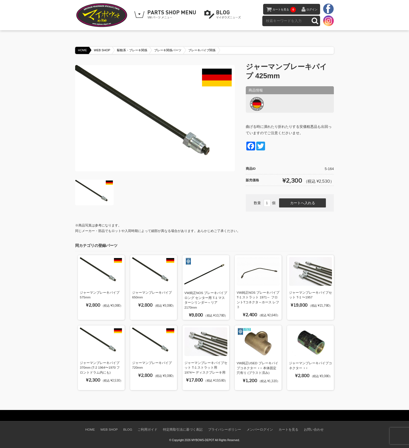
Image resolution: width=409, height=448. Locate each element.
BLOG (223, 15)
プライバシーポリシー (224, 429)
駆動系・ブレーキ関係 (132, 50)
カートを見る (284, 9)
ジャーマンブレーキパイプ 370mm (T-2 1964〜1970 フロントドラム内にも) (100, 367)
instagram (328, 20)
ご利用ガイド (147, 429)
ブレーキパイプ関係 (202, 50)
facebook (328, 9)
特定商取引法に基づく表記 (183, 429)
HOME (82, 50)
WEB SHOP (102, 50)
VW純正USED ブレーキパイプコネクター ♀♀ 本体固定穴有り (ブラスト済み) (257, 367)
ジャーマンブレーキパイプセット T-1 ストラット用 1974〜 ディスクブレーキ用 (205, 367)
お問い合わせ (314, 429)
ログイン (311, 9)
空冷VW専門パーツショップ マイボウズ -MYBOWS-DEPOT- (102, 15)
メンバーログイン (260, 429)
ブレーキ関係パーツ (167, 50)
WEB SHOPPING (166, 15)
